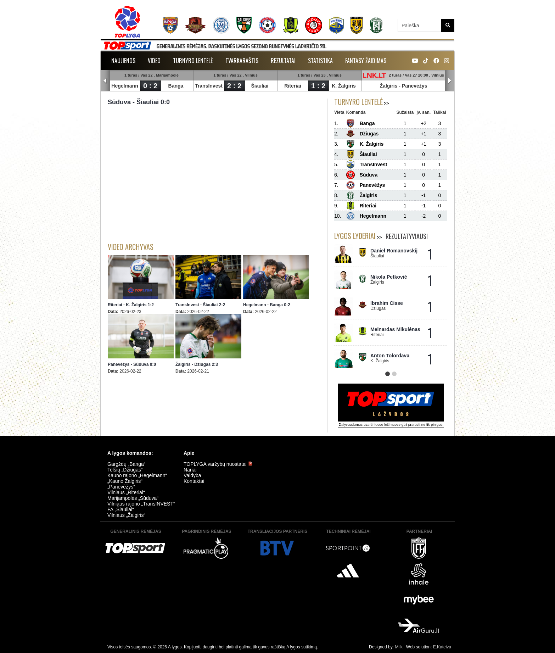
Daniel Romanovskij (393, 250)
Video (154, 60)
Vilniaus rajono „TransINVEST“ (141, 504)
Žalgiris (389, 86)
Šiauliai (259, 86)
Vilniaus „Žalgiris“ (126, 515)
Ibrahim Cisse (386, 303)
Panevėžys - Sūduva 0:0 (132, 364)
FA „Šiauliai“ (120, 509)
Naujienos (123, 60)
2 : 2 (234, 86)
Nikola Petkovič (388, 277)
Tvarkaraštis (241, 60)
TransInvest (209, 86)
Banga (176, 86)
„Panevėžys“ (121, 487)
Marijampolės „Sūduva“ (132, 498)
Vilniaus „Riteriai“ (126, 492)
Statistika (320, 60)
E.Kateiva (442, 646)
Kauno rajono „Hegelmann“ (137, 475)
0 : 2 (150, 86)
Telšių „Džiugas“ (125, 470)
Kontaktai (194, 481)
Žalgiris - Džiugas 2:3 (196, 364)
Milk (398, 646)
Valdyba (192, 475)
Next (449, 81)
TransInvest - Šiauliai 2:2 (200, 304)
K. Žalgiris (344, 86)
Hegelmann (124, 86)
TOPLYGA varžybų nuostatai (218, 464)
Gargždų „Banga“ (126, 464)
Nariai (190, 470)
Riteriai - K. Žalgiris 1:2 (131, 304)
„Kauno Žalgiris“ (124, 481)
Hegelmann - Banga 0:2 (266, 304)
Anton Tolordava (389, 355)
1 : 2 (318, 86)
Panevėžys (414, 86)
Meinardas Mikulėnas (395, 329)
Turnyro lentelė (193, 60)
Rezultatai (283, 60)
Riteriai (292, 86)
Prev (105, 81)
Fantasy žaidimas (365, 60)
